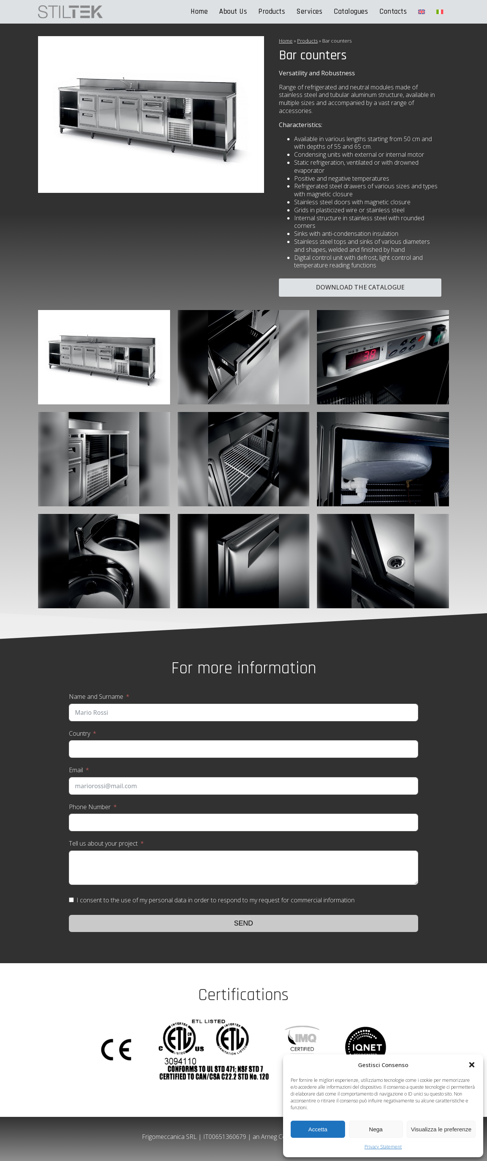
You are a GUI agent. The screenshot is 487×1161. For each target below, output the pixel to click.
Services (309, 11)
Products (271, 11)
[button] (472, 1065)
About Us (233, 11)
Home (199, 11)
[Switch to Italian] (440, 12)
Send (243, 923)
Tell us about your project (103, 843)
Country (79, 733)
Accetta (317, 1129)
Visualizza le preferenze (441, 1129)
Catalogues (351, 11)
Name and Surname (96, 696)
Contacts (393, 11)
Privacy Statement (383, 1147)
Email (76, 770)
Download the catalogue (360, 287)
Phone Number (90, 807)
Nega (376, 1129)
